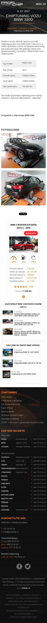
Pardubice (5, 483)
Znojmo (4, 480)
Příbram (4, 502)
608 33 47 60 (13, 541)
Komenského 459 (22, 510)
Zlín (3, 461)
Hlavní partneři (7, 411)
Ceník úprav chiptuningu (11, 400)
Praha (3, 439)
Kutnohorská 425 (21, 439)
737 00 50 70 (9, 528)
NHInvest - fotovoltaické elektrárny (23, 598)
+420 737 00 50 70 (38, 443)
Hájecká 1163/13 (21, 443)
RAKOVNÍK (5, 510)
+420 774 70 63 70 (38, 439)
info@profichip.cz (11, 531)
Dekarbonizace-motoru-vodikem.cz (23, 611)
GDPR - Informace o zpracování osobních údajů (22, 422)
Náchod (4, 506)
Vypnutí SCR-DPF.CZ (12, 604)
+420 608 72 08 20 (39, 461)
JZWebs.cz (26, 588)
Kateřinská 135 (21, 465)
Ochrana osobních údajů (12, 415)
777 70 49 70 (15, 547)
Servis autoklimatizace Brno (23, 617)
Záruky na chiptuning (10, 404)
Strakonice (6, 472)
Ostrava (4, 447)
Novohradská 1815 (22, 468)
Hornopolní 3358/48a (23, 447)
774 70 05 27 (19, 557)
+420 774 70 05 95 (39, 476)
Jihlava (4, 476)
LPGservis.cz (22, 607)
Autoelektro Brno (22, 614)
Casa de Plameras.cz (32, 604)
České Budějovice (8, 468)
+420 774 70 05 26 (38, 447)
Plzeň (3, 487)
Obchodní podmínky (10, 418)
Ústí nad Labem (7, 495)
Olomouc (5, 457)
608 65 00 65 (12, 544)
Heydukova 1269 (21, 472)
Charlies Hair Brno (30, 595)
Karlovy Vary (7, 498)
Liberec (4, 465)
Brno (3, 443)
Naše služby (6, 397)
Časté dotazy (7, 407)
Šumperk (5, 491)
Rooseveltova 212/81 (23, 457)
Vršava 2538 (20, 461)
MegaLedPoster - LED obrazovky (22, 601)
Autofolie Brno (13, 595)
